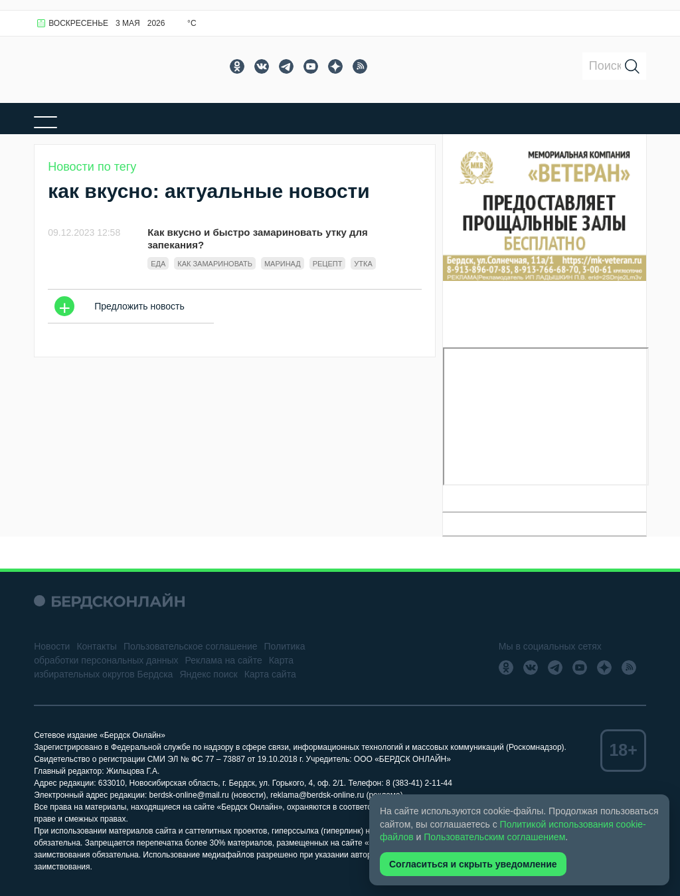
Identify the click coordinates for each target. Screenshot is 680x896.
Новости (52, 646)
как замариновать (214, 264)
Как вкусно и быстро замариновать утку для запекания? (257, 238)
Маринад (282, 264)
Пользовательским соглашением (494, 837)
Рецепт (328, 264)
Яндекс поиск (208, 674)
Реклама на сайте (223, 660)
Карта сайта (270, 674)
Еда (158, 264)
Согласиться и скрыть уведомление (473, 864)
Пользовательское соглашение (191, 646)
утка (363, 264)
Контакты (96, 646)
